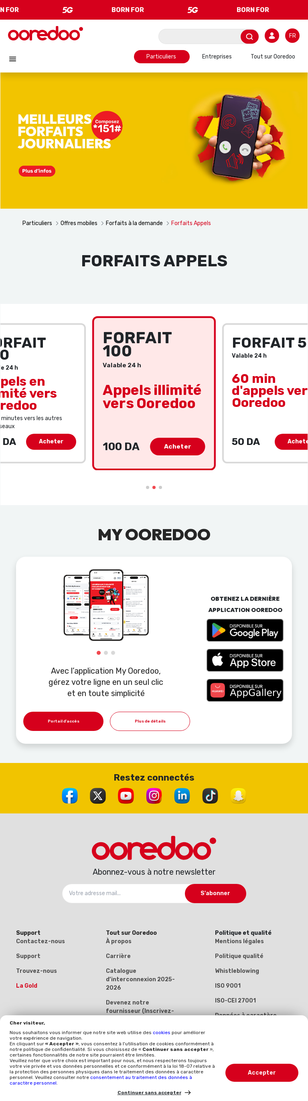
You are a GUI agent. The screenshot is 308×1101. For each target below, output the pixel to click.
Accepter (262, 1072)
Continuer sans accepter (149, 1092)
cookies (162, 1032)
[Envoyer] (250, 37)
